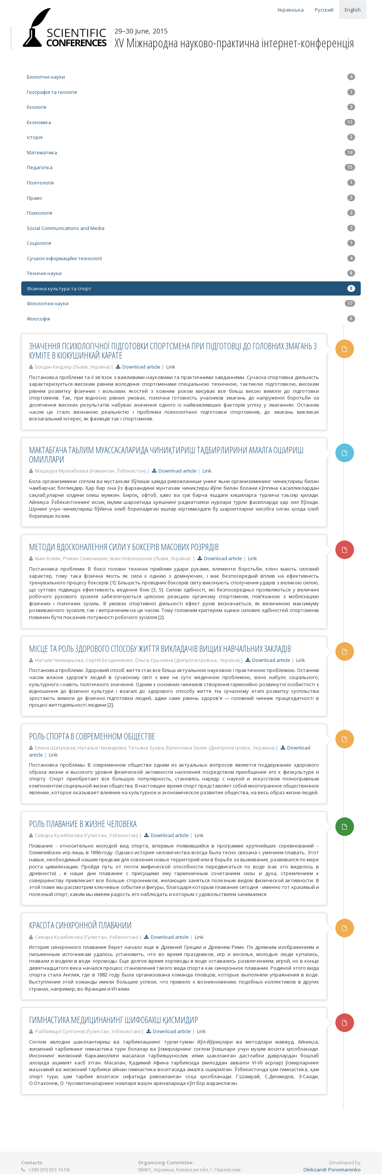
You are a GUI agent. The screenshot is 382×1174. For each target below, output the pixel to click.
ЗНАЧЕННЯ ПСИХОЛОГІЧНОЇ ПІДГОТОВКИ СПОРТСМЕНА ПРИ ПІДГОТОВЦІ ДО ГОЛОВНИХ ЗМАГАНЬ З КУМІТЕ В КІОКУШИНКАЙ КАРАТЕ (173, 350)
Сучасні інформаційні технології (191, 258)
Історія (191, 137)
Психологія (191, 212)
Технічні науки (191, 273)
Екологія (191, 107)
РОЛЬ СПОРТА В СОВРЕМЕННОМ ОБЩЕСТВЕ (92, 736)
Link (170, 366)
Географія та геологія (191, 92)
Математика (191, 152)
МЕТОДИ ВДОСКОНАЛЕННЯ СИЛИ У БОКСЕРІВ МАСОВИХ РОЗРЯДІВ (124, 547)
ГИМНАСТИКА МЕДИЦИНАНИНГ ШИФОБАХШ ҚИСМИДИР (113, 1020)
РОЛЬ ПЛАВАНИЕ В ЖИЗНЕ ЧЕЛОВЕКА (83, 824)
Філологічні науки (191, 303)
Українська (290, 9)
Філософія (191, 318)
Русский (324, 9)
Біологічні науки (191, 76)
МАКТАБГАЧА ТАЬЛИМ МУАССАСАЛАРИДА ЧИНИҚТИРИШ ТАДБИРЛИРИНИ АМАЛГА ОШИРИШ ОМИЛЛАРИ (166, 454)
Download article (138, 366)
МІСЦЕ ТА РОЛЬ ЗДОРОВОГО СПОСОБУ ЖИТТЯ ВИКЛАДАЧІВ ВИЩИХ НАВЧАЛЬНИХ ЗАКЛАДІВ (160, 648)
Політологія (191, 182)
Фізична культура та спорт (191, 288)
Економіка (191, 122)
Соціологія (191, 243)
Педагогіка (191, 167)
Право (191, 198)
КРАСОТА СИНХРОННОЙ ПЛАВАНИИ (80, 925)
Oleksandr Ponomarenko (332, 1169)
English (353, 9)
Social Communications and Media (191, 228)
